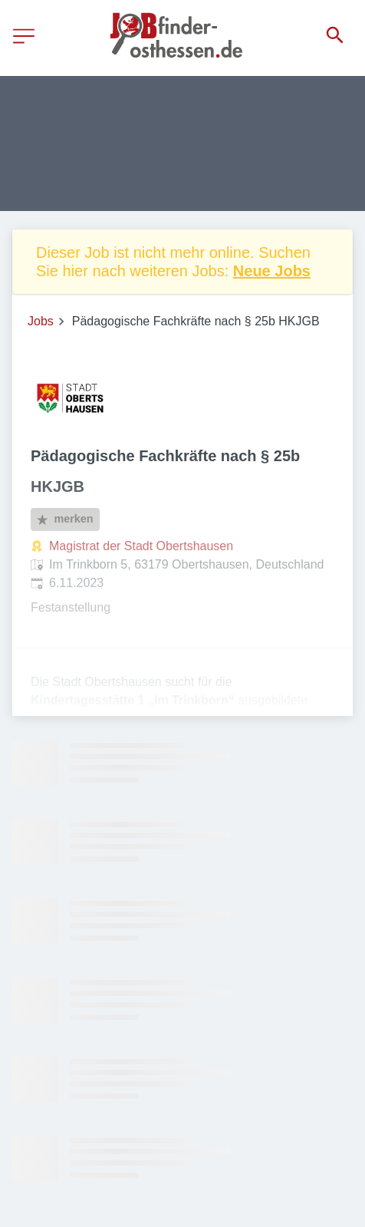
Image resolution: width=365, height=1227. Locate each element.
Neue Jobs (272, 270)
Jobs (41, 321)
